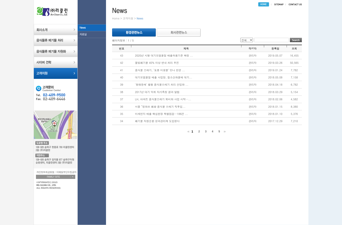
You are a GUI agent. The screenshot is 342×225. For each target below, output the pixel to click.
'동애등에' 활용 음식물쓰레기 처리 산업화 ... (161, 84)
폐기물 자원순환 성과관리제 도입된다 (157, 121)
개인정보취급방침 (45, 172)
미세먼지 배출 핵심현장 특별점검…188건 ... (161, 114)
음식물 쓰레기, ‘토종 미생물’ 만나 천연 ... (160, 70)
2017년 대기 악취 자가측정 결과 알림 (157, 92)
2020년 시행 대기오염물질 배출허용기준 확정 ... (164, 55)
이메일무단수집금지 (66, 172)
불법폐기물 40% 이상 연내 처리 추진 (157, 62)
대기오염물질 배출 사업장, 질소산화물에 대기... (163, 77)
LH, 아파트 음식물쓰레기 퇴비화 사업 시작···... (163, 99)
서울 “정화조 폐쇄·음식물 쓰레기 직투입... (160, 106)
